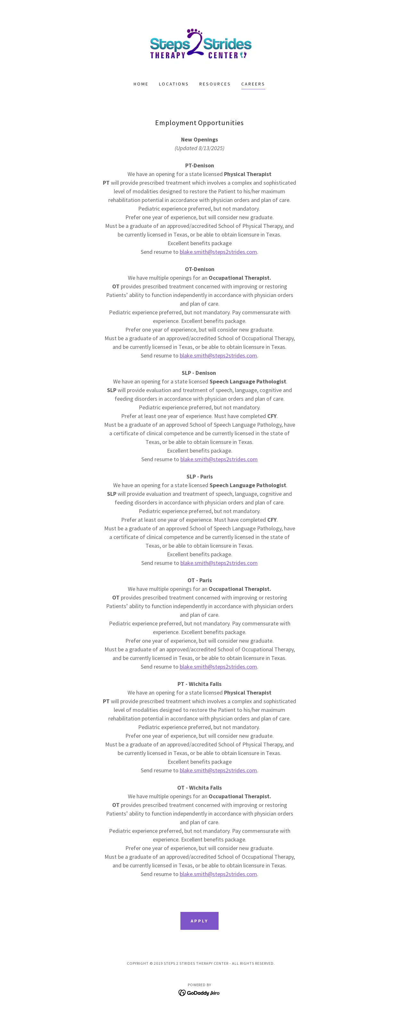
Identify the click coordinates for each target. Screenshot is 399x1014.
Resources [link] (215, 84)
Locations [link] (174, 84)
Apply (199, 921)
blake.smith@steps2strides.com (218, 251)
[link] (199, 44)
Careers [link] (253, 84)
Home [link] (141, 84)
